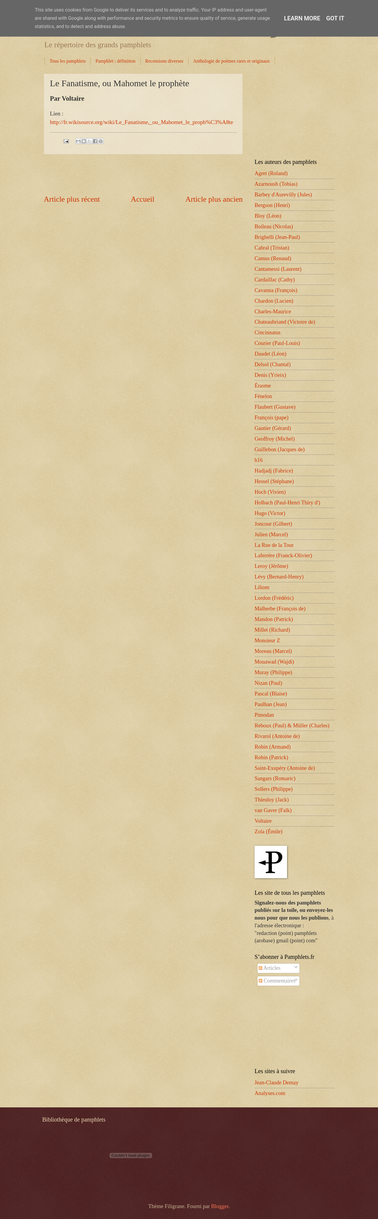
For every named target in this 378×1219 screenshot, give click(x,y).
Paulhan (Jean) (271, 704)
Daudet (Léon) (270, 354)
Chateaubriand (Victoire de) (285, 322)
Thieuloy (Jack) (272, 800)
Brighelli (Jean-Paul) (277, 237)
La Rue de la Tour (274, 545)
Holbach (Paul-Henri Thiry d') (287, 503)
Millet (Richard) (272, 630)
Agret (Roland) (271, 173)
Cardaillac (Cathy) (275, 280)
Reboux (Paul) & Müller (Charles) (292, 726)
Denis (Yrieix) (270, 375)
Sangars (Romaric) (275, 778)
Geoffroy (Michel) (275, 439)
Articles (270, 968)
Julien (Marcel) (271, 534)
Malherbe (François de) (280, 609)
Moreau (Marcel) (273, 651)
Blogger (219, 1206)
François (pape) (272, 418)
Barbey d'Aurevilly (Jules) (283, 195)
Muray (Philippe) (273, 672)
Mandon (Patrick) (274, 619)
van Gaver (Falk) (273, 810)
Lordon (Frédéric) (274, 598)
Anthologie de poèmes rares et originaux (231, 60)
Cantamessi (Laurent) (278, 269)
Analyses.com (270, 1093)
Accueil (142, 199)
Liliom (262, 587)
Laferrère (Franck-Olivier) (283, 555)
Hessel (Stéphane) (274, 481)
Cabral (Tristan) (272, 248)
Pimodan (264, 715)
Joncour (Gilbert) (273, 524)
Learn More (302, 18)
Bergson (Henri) (272, 205)
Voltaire (263, 821)
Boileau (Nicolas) (274, 226)
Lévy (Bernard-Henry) (279, 577)
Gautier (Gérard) (273, 428)
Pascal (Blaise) (271, 694)
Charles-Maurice (273, 311)
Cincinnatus (268, 332)
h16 (259, 460)
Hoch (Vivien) (270, 492)
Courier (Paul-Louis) (277, 343)
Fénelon (263, 396)
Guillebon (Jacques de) (280, 449)
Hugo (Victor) (270, 513)
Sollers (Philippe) (274, 789)
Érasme (263, 386)
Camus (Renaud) (273, 258)
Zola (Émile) (268, 832)
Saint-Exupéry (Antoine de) (285, 768)
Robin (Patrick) (271, 757)
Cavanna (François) (276, 290)
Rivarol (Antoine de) (277, 736)
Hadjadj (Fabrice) (274, 471)
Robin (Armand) (273, 747)
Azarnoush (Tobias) (276, 184)
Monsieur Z (267, 640)
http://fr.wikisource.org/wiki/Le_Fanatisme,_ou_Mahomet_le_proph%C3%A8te (141, 122)
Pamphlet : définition (115, 60)
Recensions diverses (164, 60)
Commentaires (277, 981)
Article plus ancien (214, 199)
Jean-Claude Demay (277, 1083)
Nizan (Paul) (268, 683)
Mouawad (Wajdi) (274, 662)
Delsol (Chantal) (273, 364)
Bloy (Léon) (268, 216)
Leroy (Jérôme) (271, 566)
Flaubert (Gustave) (275, 407)
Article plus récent (72, 199)
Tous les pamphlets (68, 60)
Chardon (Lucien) (274, 301)
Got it (335, 18)
